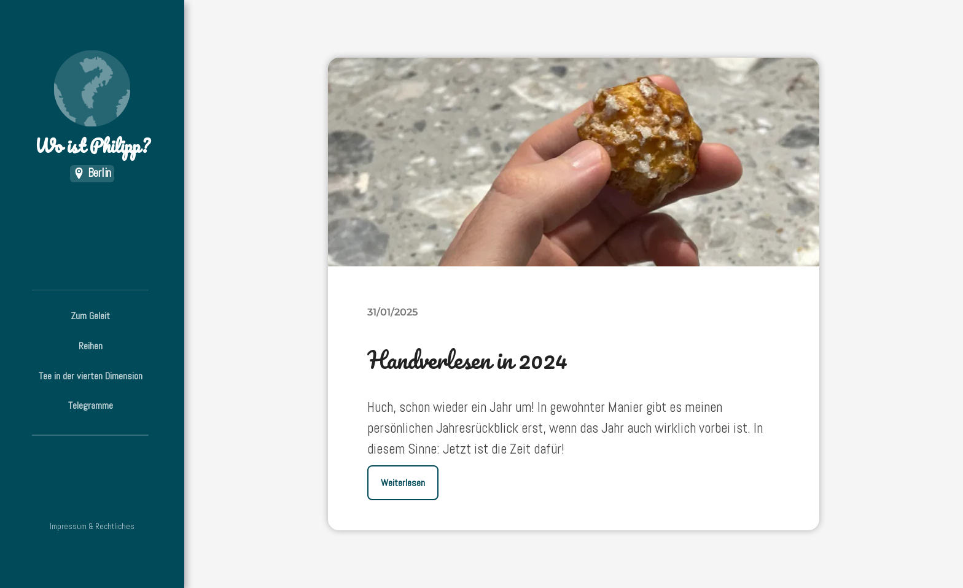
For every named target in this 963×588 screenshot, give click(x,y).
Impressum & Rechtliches (92, 526)
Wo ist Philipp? (92, 104)
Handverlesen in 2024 (467, 359)
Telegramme (90, 405)
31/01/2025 (392, 312)
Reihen (91, 345)
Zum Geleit (90, 315)
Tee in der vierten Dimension (90, 375)
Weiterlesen (403, 482)
